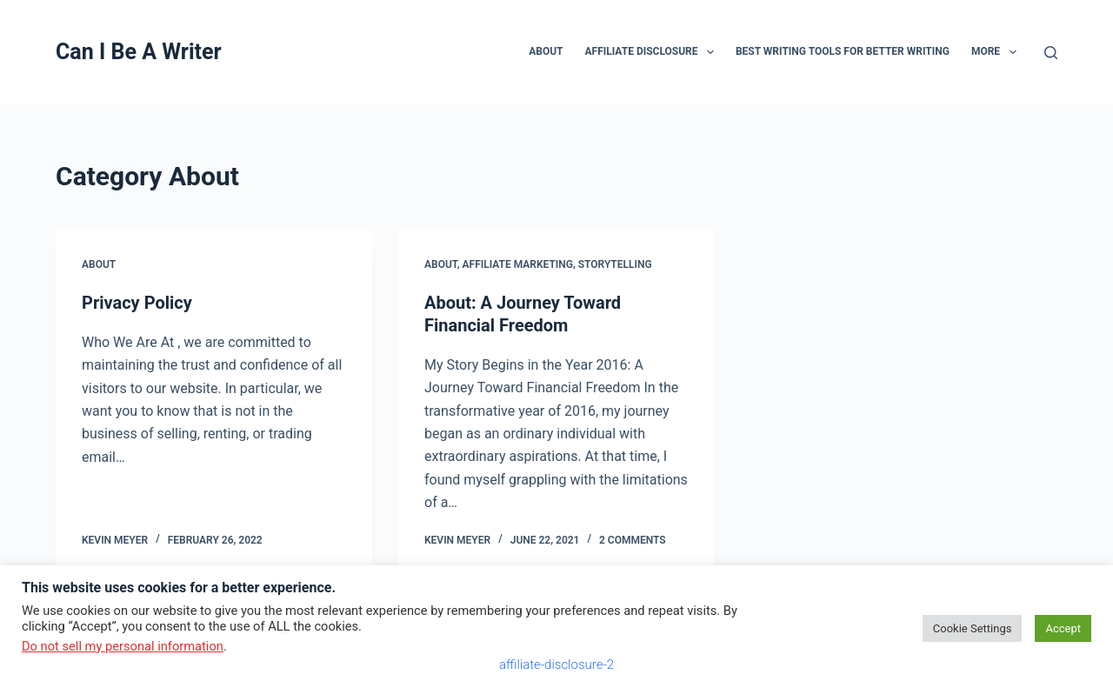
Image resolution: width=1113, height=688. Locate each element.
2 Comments (632, 540)
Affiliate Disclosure (653, 52)
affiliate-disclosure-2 (556, 664)
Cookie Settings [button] (972, 628)
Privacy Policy (137, 302)
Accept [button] (1063, 628)
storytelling (615, 264)
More (997, 52)
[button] (710, 52)
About (546, 51)
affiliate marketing (518, 264)
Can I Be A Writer (139, 51)
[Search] (1050, 52)
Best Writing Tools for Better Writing (843, 51)
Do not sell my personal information (122, 646)
